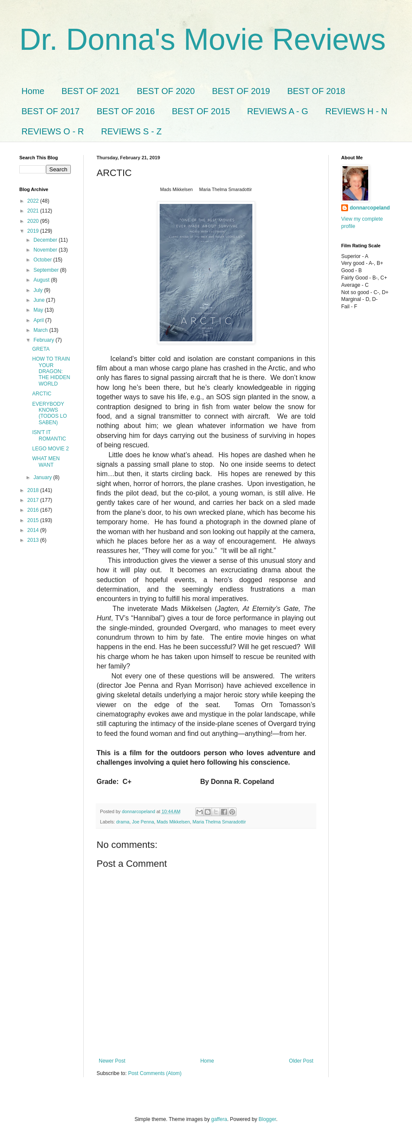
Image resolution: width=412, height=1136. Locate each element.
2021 (33, 211)
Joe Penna (143, 821)
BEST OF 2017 (50, 111)
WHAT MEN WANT (46, 462)
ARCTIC (42, 394)
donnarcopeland (370, 208)
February (44, 340)
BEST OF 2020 (166, 91)
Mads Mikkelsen (173, 821)
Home (32, 91)
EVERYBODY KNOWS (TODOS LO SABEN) (49, 413)
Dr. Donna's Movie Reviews (202, 39)
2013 (33, 540)
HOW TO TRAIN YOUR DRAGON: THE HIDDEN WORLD (51, 371)
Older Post (301, 1061)
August (42, 280)
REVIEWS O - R (52, 131)
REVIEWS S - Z (131, 131)
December (46, 240)
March (41, 330)
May (39, 310)
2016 (33, 510)
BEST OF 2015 (201, 111)
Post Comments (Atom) (155, 1073)
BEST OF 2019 (241, 91)
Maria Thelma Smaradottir (219, 821)
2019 (33, 231)
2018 (33, 490)
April (39, 320)
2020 (33, 221)
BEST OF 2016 (125, 111)
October (43, 260)
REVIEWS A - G (277, 111)
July (38, 290)
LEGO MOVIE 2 (50, 449)
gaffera (219, 1119)
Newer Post (112, 1061)
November (46, 250)
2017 (33, 500)
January (43, 477)
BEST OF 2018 (316, 91)
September (46, 270)
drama (123, 821)
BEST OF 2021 (90, 91)
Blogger (267, 1119)
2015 (33, 520)
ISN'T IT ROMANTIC (49, 435)
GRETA (40, 349)
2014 (33, 530)
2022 (33, 201)
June (39, 300)
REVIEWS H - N (356, 111)
